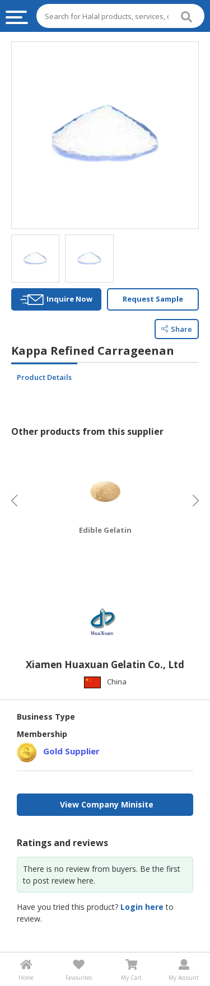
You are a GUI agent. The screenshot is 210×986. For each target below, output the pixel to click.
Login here (142, 907)
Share (176, 329)
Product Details (44, 377)
